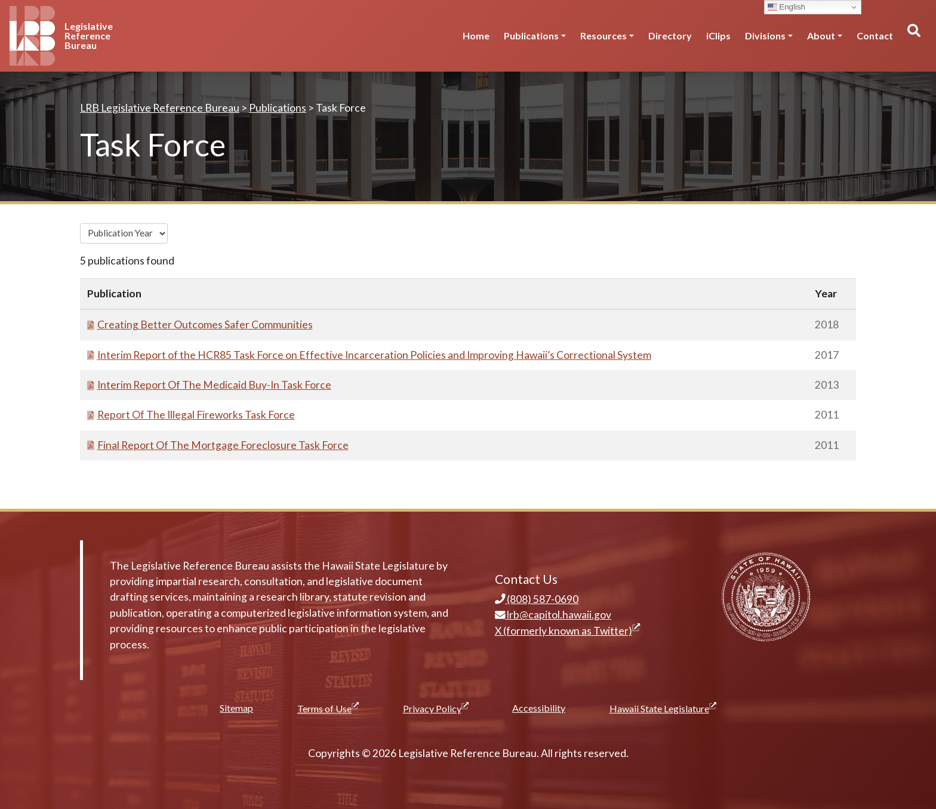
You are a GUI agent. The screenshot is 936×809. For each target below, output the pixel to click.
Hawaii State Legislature (662, 708)
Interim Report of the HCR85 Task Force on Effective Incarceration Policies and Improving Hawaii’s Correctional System (369, 355)
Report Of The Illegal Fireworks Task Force (191, 414)
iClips (718, 35)
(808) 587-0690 (537, 599)
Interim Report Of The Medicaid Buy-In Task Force (209, 385)
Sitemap (236, 707)
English (786, 7)
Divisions (765, 35)
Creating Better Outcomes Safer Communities (200, 324)
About (821, 35)
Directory (670, 35)
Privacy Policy (436, 708)
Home (476, 35)
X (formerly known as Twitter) (567, 631)
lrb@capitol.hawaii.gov (553, 614)
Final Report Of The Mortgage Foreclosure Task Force (218, 445)
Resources (603, 35)
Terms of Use (328, 708)
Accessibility (538, 707)
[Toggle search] (913, 35)
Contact (875, 35)
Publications (531, 35)
